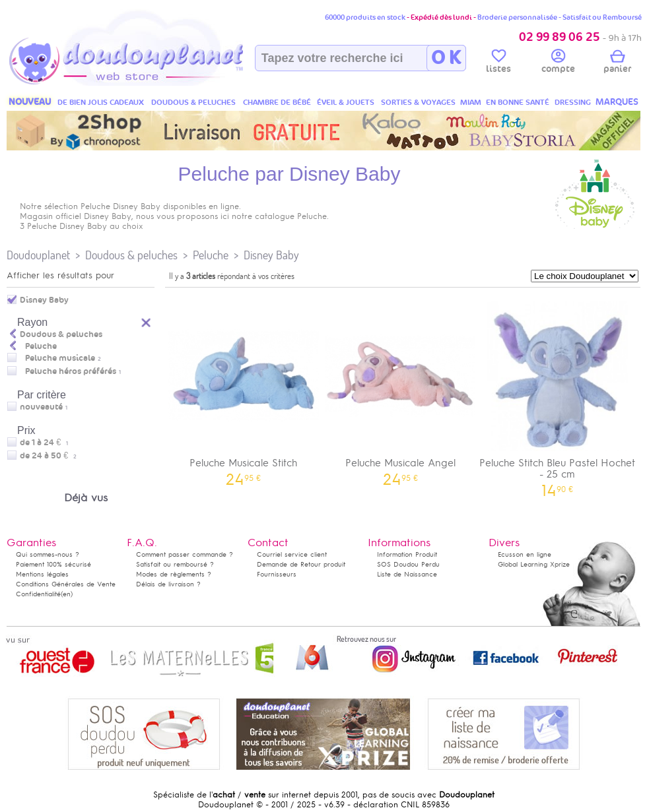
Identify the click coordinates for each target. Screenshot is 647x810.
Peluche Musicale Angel (400, 389)
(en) (67, 594)
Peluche (210, 255)
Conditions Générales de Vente (66, 584)
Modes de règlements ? (173, 574)
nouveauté (41, 407)
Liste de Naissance (407, 574)
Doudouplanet (38, 255)
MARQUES (617, 102)
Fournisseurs (276, 574)
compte (558, 63)
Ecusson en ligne (524, 554)
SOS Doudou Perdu (408, 564)
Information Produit (407, 554)
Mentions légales (42, 574)
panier (617, 63)
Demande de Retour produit (301, 564)
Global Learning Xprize (534, 564)
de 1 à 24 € (44, 442)
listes (498, 63)
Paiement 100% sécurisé (53, 564)
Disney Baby (271, 255)
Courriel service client (292, 554)
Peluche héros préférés (70, 371)
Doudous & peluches (131, 255)
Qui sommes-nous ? (47, 554)
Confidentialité (38, 594)
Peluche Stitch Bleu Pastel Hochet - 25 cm (557, 394)
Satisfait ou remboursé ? (175, 564)
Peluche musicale (60, 358)
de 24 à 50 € (48, 456)
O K (446, 58)
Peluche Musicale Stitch (243, 389)
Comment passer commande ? (184, 554)
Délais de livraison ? (168, 584)
